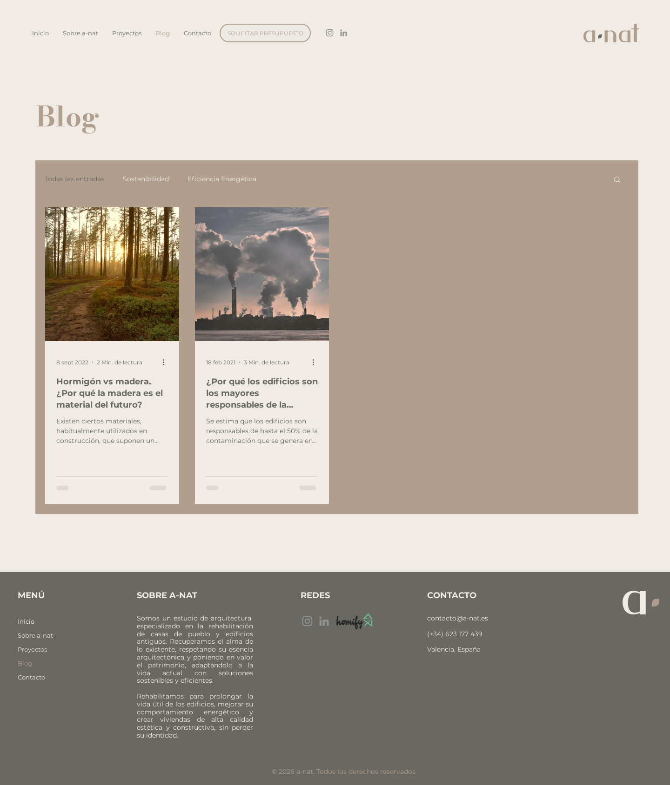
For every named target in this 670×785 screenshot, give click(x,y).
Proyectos (32, 649)
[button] (617, 180)
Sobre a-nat (35, 635)
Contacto (31, 677)
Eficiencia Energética (222, 179)
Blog (25, 663)
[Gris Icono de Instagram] (330, 33)
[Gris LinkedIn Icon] (343, 33)
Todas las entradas (74, 179)
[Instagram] (307, 621)
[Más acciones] (166, 362)
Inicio (26, 621)
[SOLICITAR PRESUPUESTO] (265, 33)
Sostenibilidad (146, 179)
